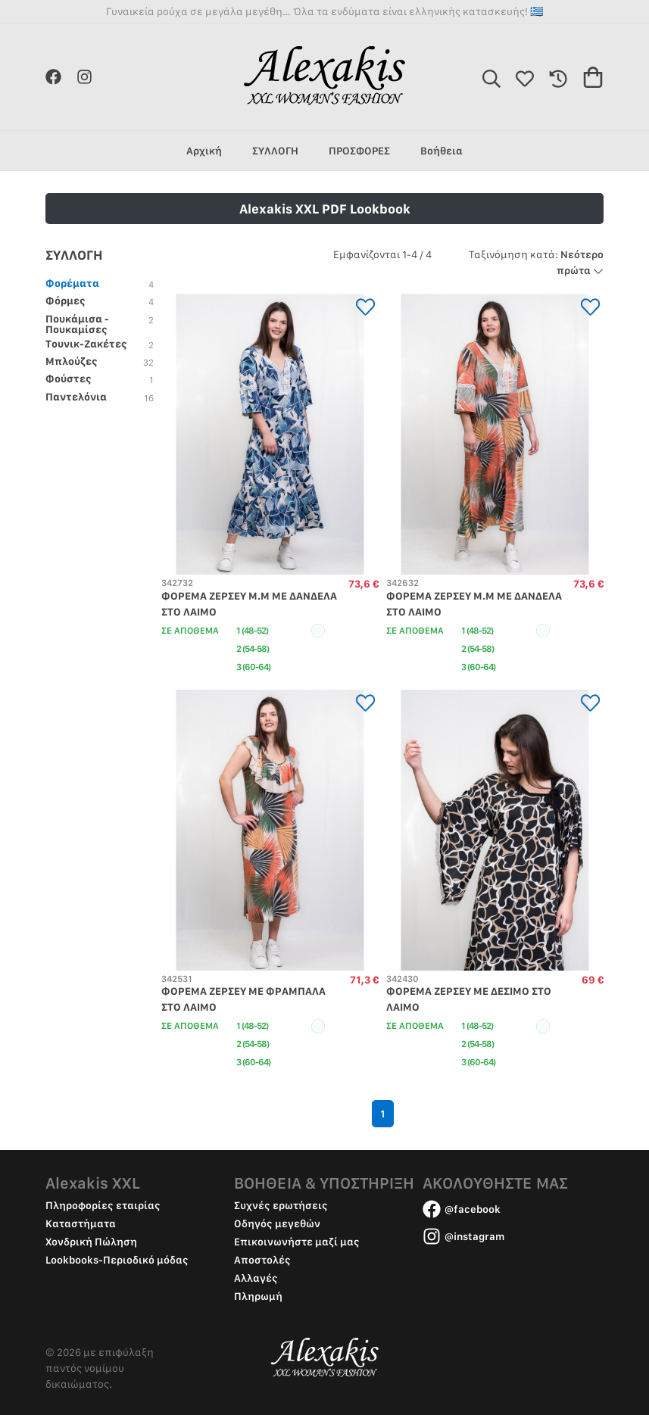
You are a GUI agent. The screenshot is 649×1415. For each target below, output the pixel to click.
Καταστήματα (80, 1223)
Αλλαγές (256, 1278)
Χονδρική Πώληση (91, 1241)
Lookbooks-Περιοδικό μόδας (117, 1259)
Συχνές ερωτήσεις (281, 1205)
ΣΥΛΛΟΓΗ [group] (275, 151)
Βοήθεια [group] (441, 151)
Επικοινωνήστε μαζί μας (297, 1241)
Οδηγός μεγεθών (277, 1223)
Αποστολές (262, 1259)
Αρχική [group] (204, 151)
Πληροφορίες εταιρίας (103, 1205)
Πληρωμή (258, 1296)
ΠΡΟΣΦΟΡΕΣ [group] (359, 151)
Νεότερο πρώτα (536, 262)
